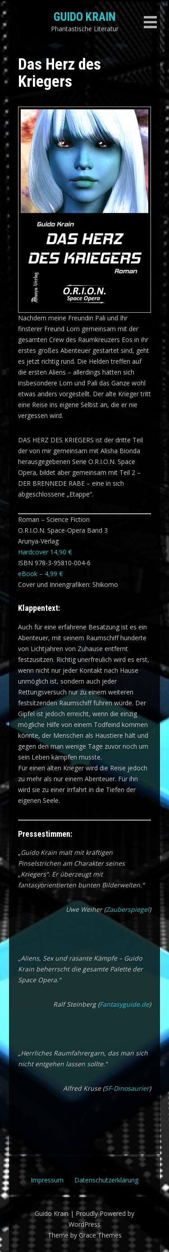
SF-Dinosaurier (127, 1088)
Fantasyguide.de (124, 1004)
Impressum (47, 1180)
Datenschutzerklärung (106, 1180)
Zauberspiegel (127, 909)
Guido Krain (85, 16)
